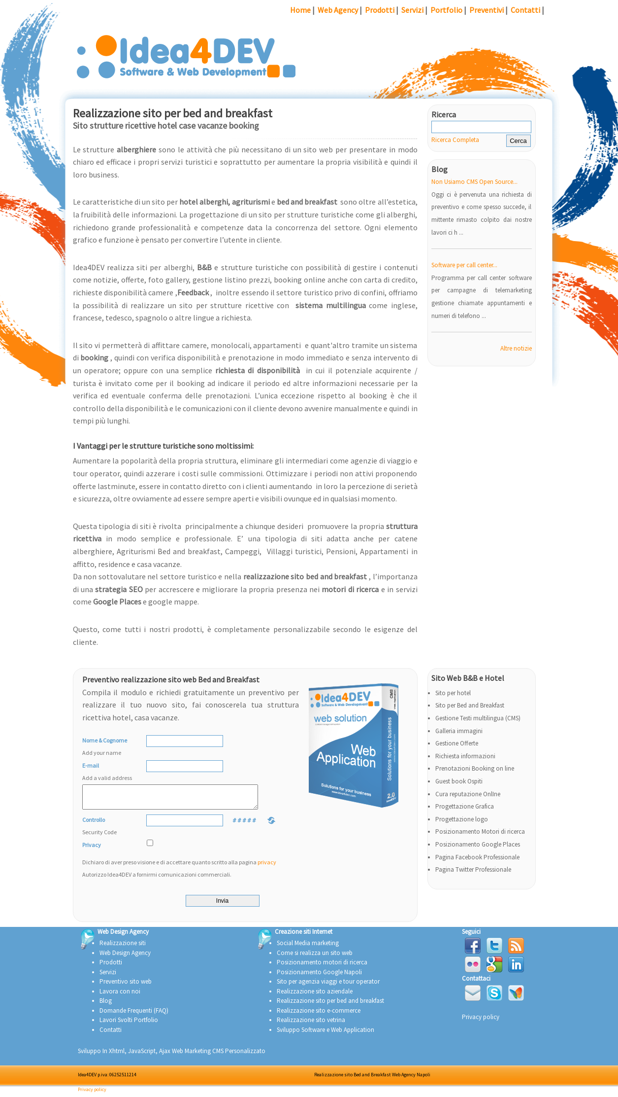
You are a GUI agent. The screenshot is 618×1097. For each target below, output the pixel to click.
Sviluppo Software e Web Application (325, 1034)
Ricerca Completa (455, 140)
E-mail (111, 773)
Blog (105, 1005)
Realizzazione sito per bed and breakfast (330, 1005)
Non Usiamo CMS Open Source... (474, 181)
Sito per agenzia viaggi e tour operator (328, 986)
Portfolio (446, 10)
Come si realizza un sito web (315, 957)
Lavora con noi (119, 995)
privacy (267, 866)
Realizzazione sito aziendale (315, 995)
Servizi (412, 10)
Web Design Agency (125, 957)
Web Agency (338, 10)
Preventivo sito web (125, 986)
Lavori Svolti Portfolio (128, 1024)
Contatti (525, 10)
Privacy (91, 849)
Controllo (111, 831)
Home (300, 10)
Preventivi (486, 10)
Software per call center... (464, 265)
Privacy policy (480, 1021)
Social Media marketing (308, 947)
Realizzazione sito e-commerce (318, 1015)
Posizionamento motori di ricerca (322, 966)
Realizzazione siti (122, 947)
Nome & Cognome (111, 748)
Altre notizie (516, 348)
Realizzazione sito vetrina (311, 1024)
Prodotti (379, 10)
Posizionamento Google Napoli (319, 976)
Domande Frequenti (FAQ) (133, 1015)
